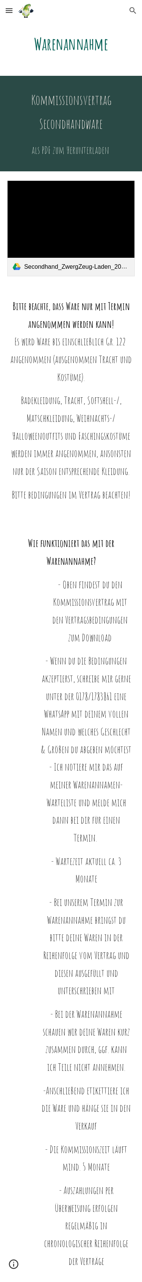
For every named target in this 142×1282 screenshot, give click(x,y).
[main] (71, 43)
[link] (71, 228)
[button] (9, 10)
